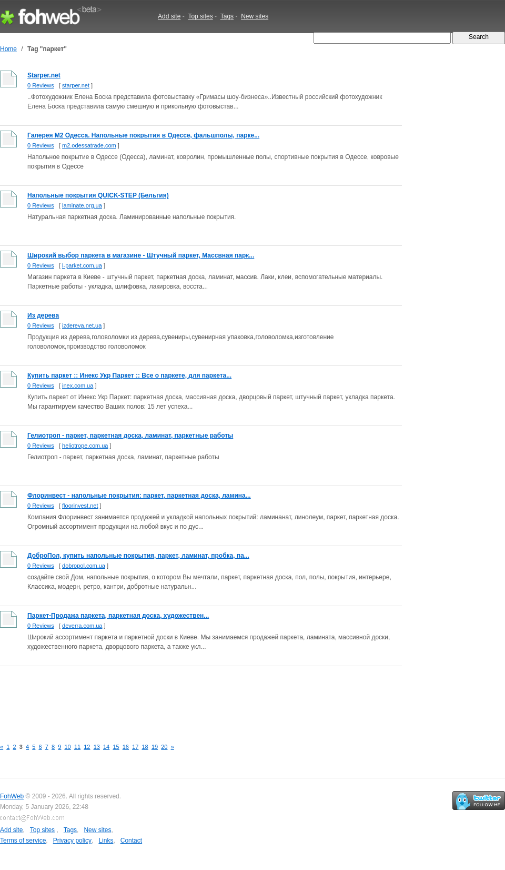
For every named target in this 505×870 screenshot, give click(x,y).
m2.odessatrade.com (89, 145)
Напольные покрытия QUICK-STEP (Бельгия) (98, 195)
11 (77, 747)
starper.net (75, 85)
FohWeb (12, 796)
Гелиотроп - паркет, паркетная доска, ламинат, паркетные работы (130, 435)
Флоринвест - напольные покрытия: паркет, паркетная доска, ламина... (139, 495)
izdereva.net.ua (82, 325)
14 (106, 747)
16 (126, 747)
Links (105, 840)
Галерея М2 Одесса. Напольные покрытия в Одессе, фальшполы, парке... (143, 135)
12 (87, 747)
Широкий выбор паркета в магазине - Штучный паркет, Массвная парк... (140, 255)
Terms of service (23, 840)
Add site (169, 16)
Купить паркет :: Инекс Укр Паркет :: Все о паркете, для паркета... (129, 375)
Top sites (200, 16)
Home (8, 49)
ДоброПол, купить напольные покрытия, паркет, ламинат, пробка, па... (138, 555)
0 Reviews (40, 85)
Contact (131, 840)
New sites (254, 16)
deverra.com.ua (82, 625)
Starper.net (43, 75)
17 (135, 747)
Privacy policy (72, 840)
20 (164, 747)
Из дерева (43, 315)
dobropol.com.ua (83, 565)
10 (68, 747)
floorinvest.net (80, 505)
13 (97, 747)
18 (145, 747)
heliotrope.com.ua (85, 445)
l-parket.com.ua (82, 265)
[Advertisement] (191, 696)
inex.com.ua (77, 385)
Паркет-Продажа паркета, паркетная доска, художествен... (118, 615)
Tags (227, 16)
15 (116, 747)
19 (155, 747)
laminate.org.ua (82, 205)
